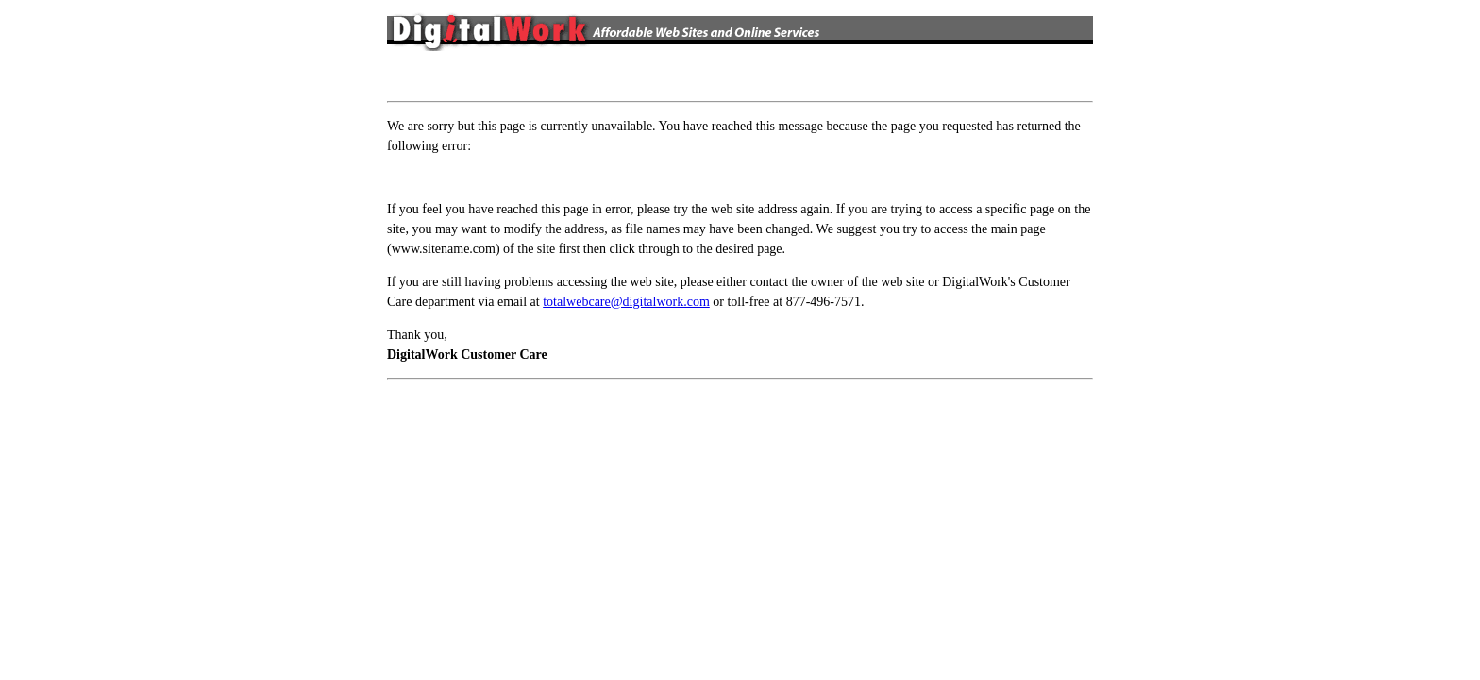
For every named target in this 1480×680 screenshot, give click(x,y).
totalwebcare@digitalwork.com (626, 302)
